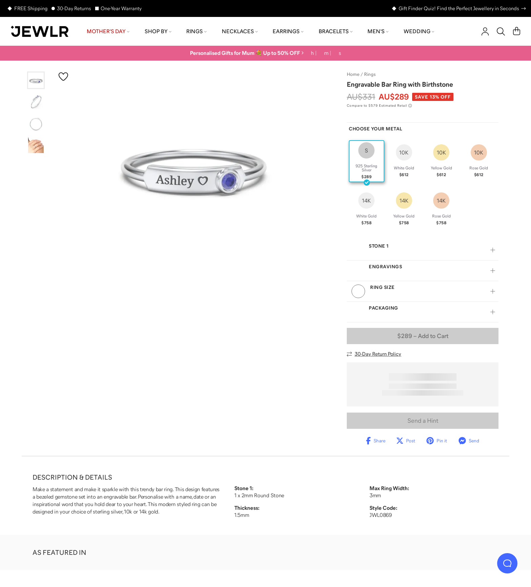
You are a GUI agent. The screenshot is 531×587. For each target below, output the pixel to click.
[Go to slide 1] (36, 80)
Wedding (419, 31)
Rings (196, 31)
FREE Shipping (30, 8)
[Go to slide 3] (36, 123)
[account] (485, 31)
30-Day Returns (74, 8)
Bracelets (336, 31)
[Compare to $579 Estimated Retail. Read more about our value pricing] (379, 105)
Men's (377, 31)
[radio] (366, 161)
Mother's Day (108, 31)
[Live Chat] (507, 563)
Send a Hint (422, 421)
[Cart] (516, 31)
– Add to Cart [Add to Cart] (422, 336)
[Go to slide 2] (36, 102)
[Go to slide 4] (36, 145)
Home (353, 74)
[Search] (501, 31)
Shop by (158, 31)
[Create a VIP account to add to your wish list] (63, 76)
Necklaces (240, 31)
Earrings (288, 31)
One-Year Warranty (121, 8)
